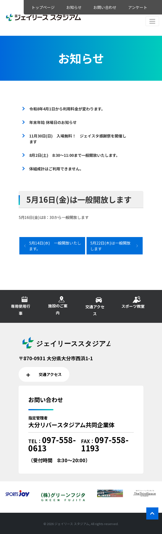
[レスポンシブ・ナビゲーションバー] (152, 21)
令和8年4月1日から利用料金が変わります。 (67, 109)
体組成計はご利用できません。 (56, 169)
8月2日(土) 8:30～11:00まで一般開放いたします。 (74, 155)
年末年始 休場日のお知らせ (53, 122)
